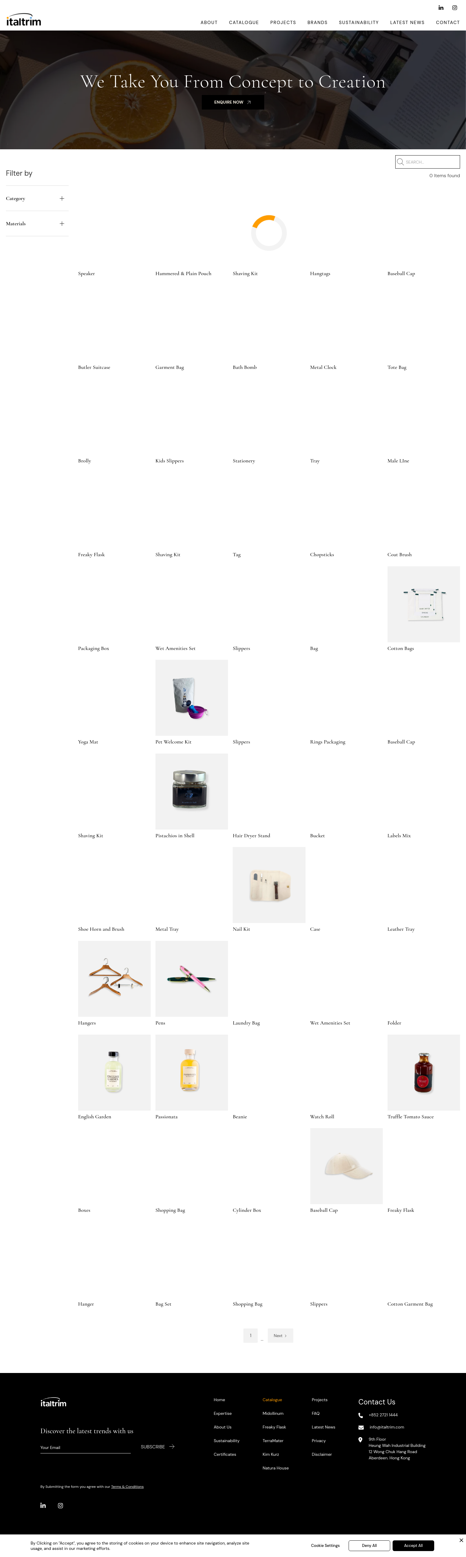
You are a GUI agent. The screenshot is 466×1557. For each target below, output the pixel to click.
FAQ (315, 1413)
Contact (448, 23)
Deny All (369, 1545)
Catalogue (244, 23)
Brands (318, 23)
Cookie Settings (325, 1545)
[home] (24, 22)
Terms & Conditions (127, 1486)
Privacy (319, 1440)
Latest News (407, 23)
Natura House (276, 1468)
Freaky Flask (274, 1427)
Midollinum (273, 1413)
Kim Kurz (271, 1454)
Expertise (223, 1413)
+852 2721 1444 (383, 1415)
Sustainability (359, 23)
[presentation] (85, 1468)
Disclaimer (322, 1454)
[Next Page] (280, 1335)
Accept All (413, 1545)
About (209, 23)
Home (219, 1399)
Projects (283, 23)
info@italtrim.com (387, 1427)
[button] (37, 198)
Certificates (225, 1454)
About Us (223, 1427)
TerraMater (273, 1440)
